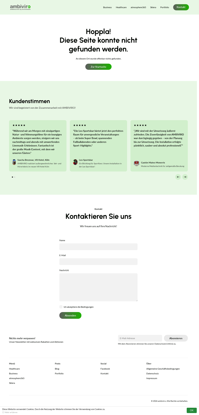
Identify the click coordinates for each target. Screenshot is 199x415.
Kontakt (181, 7)
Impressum (151, 378)
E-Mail (62, 255)
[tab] (12, 177)
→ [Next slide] (185, 176)
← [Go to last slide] (178, 176)
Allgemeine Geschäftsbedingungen (163, 368)
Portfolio (164, 7)
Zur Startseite (98, 66)
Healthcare (121, 7)
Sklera (153, 7)
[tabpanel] (37, 145)
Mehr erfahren (11, 412)
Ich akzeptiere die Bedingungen (79, 306)
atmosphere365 (138, 7)
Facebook (105, 368)
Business (107, 7)
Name (62, 240)
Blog (57, 368)
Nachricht (64, 270)
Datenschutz (152, 373)
